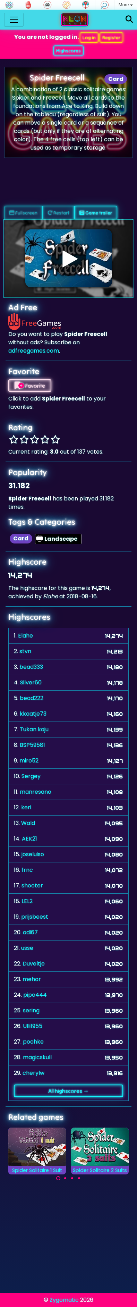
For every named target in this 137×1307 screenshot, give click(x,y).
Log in (89, 37)
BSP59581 (32, 745)
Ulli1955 (32, 1026)
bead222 (31, 698)
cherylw (33, 1073)
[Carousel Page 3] (72, 1178)
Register (111, 37)
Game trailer (95, 213)
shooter (32, 885)
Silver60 (31, 682)
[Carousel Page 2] (65, 1178)
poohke (33, 1042)
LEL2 (27, 901)
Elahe (25, 636)
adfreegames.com (33, 351)
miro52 (28, 761)
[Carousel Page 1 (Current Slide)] (58, 1178)
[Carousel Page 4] (79, 1178)
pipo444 (35, 995)
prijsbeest (34, 917)
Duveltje (34, 964)
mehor (32, 979)
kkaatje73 (33, 714)
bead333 (31, 667)
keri (26, 807)
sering (31, 1010)
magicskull (37, 1057)
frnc (27, 870)
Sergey (31, 776)
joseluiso (33, 854)
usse (27, 948)
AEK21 (29, 839)
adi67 (30, 932)
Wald (28, 823)
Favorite (30, 385)
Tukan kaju (34, 729)
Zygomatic (64, 1300)
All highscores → (68, 1090)
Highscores (68, 51)
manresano (35, 792)
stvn (25, 651)
